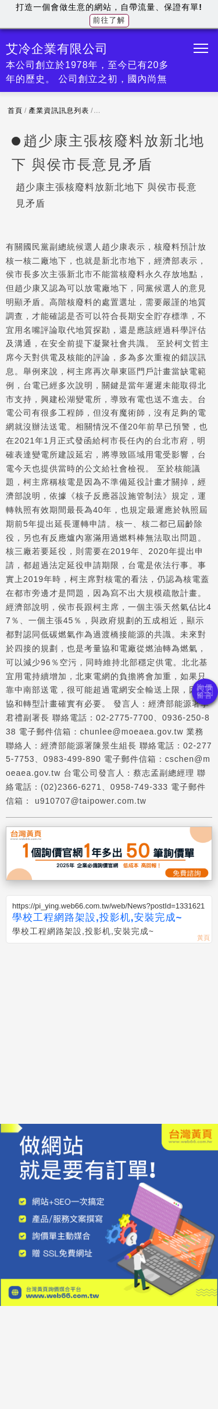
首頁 (15, 111)
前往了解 (109, 20)
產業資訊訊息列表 (58, 111)
